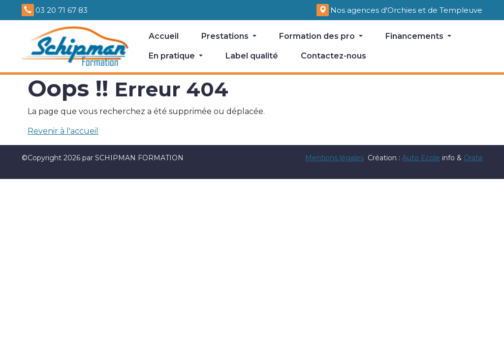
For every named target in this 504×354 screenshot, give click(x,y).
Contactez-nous (333, 55)
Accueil (164, 36)
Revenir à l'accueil (63, 131)
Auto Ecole (421, 157)
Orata (473, 157)
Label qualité (251, 55)
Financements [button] (415, 36)
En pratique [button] (173, 55)
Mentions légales (334, 157)
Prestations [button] (226, 36)
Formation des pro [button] (318, 36)
